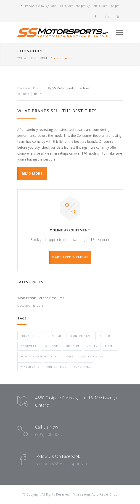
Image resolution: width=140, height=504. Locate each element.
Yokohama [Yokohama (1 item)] (82, 366)
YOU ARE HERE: (27, 58)
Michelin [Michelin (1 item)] (72, 346)
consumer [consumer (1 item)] (55, 336)
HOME (44, 58)
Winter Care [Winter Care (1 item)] (29, 366)
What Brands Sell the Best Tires (57, 110)
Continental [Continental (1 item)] (81, 336)
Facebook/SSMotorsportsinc (61, 463)
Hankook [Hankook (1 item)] (51, 346)
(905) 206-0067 (34, 6)
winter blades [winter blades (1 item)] (92, 356)
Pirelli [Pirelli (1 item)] (110, 346)
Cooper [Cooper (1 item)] (104, 336)
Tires (86, 88)
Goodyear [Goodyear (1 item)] (28, 346)
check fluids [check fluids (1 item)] (30, 336)
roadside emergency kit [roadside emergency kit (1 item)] (39, 356)
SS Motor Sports (63, 88)
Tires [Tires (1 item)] (69, 356)
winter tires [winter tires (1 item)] (56, 366)
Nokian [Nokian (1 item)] (92, 346)
